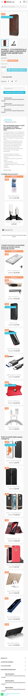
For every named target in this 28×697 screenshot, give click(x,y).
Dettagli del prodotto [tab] (10, 122)
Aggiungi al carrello (16, 70)
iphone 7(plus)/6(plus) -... (14, 643)
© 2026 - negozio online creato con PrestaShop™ (10, 694)
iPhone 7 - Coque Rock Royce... (14, 513)
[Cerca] (14, 6)
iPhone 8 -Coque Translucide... (14, 460)
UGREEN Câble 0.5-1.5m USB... (14, 375)
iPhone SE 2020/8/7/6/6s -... (14, 617)
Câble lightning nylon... (14, 427)
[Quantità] (3, 70)
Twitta (12, 81)
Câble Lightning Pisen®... (14, 196)
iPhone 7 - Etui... (14, 322)
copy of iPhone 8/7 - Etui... (14, 539)
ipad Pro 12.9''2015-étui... (14, 401)
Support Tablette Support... (14, 591)
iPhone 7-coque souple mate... (14, 565)
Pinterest (15, 81)
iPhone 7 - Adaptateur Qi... (14, 270)
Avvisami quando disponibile (14, 92)
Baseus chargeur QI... (14, 296)
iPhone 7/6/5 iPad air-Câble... (14, 222)
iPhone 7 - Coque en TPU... (14, 487)
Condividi (8, 81)
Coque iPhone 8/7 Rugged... (14, 349)
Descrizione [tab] (7, 119)
